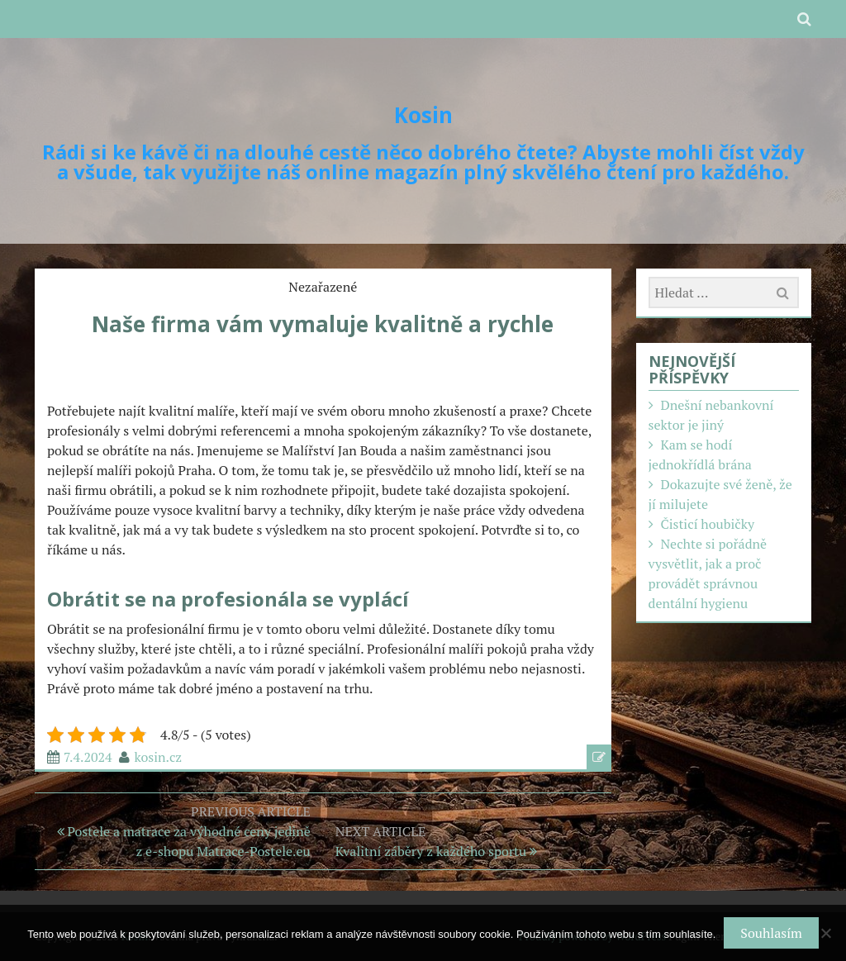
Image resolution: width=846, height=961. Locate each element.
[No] (825, 933)
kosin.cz (158, 757)
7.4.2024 (88, 757)
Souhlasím (770, 933)
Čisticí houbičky (707, 524)
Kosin (423, 115)
